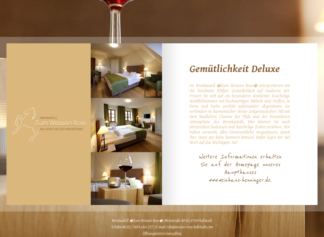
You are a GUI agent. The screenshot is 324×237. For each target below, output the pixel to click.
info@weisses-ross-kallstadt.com (190, 227)
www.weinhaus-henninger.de (239, 180)
